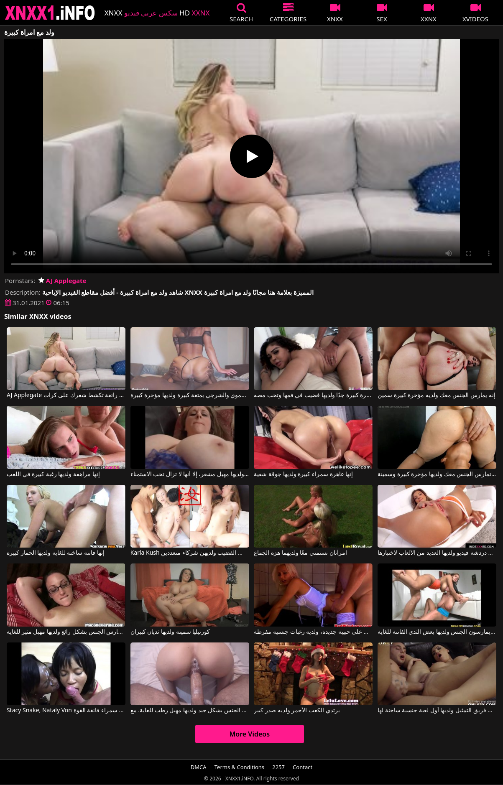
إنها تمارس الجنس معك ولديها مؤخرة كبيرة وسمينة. (437, 474)
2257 (278, 767)
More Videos (249, 734)
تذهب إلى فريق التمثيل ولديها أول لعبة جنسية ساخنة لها (437, 710)
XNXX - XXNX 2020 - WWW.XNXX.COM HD (50, 12)
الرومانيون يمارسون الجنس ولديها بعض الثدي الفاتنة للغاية (437, 632)
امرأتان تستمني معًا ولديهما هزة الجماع (300, 553)
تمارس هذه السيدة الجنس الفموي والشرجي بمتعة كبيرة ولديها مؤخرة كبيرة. (189, 395)
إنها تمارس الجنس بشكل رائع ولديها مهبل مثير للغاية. (66, 632)
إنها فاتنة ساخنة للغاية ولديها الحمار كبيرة (56, 553)
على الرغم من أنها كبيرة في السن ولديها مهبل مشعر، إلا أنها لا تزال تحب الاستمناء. (189, 474)
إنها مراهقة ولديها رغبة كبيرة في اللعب (53, 474)
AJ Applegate (62, 280)
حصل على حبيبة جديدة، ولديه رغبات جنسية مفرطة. (313, 632)
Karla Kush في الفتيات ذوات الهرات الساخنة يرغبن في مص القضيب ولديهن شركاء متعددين (189, 553)
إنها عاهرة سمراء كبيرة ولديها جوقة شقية (303, 474)
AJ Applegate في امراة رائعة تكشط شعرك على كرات (66, 395)
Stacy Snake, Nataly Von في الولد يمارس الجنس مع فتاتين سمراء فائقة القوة (66, 710)
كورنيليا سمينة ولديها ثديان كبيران (170, 632)
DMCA (199, 767)
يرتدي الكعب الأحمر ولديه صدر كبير (297, 710)
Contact (302, 767)
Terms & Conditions (239, 767)
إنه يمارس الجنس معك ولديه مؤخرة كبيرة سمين (436, 395)
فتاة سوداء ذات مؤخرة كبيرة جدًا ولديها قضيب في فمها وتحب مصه (313, 395)
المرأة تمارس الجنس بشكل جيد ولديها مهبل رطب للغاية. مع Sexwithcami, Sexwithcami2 (189, 710)
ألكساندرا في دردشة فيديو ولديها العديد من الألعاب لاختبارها (437, 553)
